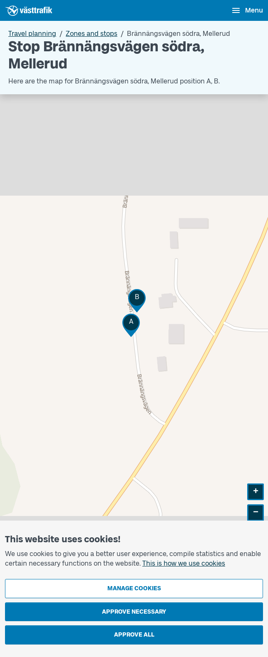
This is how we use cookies (183, 563)
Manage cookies (134, 588)
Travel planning (32, 34)
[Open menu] (247, 10)
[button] (131, 325)
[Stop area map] (134, 324)
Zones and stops (91, 34)
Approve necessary (134, 611)
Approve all (134, 634)
